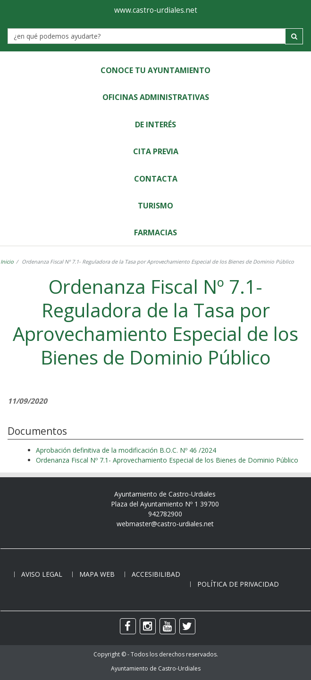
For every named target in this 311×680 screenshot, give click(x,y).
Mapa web (97, 574)
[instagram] (148, 626)
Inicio (7, 261)
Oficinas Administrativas (155, 97)
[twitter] (187, 626)
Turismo (155, 205)
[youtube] (168, 626)
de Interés (155, 124)
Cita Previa (155, 151)
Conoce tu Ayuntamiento (155, 70)
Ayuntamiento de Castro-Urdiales (156, 668)
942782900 (165, 513)
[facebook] (128, 626)
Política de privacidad (238, 584)
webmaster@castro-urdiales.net (165, 523)
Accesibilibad (156, 574)
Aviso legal (41, 574)
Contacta (155, 179)
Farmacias (155, 232)
